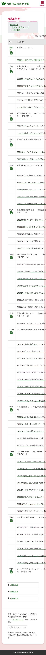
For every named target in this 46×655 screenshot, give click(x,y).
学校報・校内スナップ (20, 27)
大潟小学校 (14, 25)
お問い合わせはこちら (17, 627)
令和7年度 (14, 592)
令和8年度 (14, 598)
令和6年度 (16, 30)
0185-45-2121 (18, 619)
